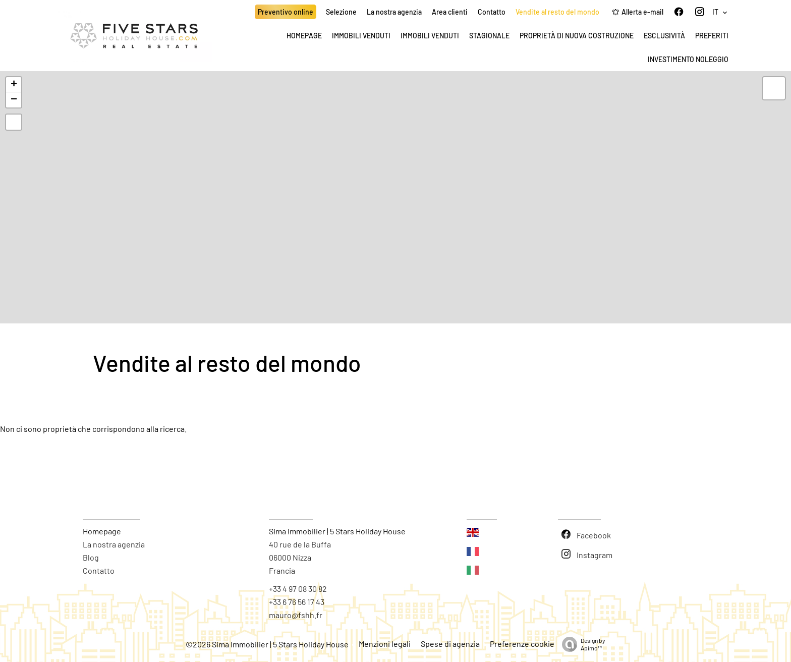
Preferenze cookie (522, 643)
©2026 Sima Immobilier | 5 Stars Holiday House (267, 644)
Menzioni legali (385, 643)
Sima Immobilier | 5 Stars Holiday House (337, 531)
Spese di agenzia (450, 643)
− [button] (14, 99)
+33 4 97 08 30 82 (298, 588)
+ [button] (14, 84)
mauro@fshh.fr (295, 615)
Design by (581, 644)
